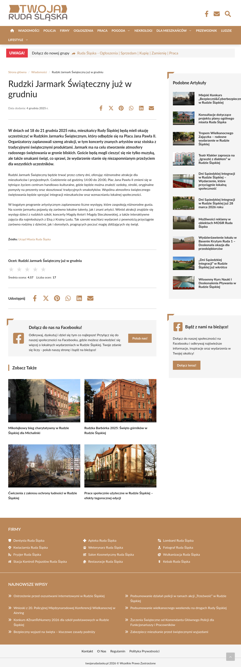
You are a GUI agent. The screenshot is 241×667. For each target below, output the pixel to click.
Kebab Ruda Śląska (176, 561)
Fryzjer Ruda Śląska (27, 554)
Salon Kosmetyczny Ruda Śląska (111, 554)
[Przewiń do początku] (230, 657)
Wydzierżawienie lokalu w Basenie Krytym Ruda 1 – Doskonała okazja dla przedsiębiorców (218, 243)
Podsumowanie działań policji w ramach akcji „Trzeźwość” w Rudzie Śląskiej (178, 598)
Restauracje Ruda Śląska (105, 561)
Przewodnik (206, 30)
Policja (49, 30)
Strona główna (17, 72)
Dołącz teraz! (186, 365)
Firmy (64, 30)
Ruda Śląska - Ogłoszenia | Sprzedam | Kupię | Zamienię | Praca (127, 53)
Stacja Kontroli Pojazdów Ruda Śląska (40, 561)
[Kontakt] (216, 14)
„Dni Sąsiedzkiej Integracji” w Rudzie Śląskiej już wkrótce (213, 263)
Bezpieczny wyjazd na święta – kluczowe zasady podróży (54, 632)
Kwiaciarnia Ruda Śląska (30, 547)
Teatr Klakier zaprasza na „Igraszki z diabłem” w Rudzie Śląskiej (217, 158)
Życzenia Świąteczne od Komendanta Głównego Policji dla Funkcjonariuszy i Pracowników (172, 622)
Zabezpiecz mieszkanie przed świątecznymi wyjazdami (169, 632)
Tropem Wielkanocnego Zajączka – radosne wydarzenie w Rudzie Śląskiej (216, 138)
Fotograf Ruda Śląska (178, 547)
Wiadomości (28, 30)
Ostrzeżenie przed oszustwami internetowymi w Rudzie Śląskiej (59, 596)
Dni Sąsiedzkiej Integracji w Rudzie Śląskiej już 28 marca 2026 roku (217, 203)
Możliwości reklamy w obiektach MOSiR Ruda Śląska (216, 222)
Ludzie (226, 30)
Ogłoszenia (83, 30)
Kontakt (87, 651)
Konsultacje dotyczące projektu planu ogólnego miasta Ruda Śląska (216, 118)
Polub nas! (139, 338)
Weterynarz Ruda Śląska (105, 547)
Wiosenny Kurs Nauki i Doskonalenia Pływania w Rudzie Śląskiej (217, 283)
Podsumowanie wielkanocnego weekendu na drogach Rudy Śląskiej (178, 608)
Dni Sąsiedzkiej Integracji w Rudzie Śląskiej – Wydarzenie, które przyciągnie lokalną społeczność (217, 181)
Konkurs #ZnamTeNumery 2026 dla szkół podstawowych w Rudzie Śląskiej (61, 622)
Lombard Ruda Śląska (178, 540)
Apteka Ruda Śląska (102, 540)
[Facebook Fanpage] (205, 14)
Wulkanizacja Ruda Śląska (181, 554)
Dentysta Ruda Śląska (28, 540)
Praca (102, 30)
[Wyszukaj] (227, 13)
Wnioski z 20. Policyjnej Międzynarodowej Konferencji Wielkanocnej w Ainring (64, 610)
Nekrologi (143, 30)
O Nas (101, 651)
